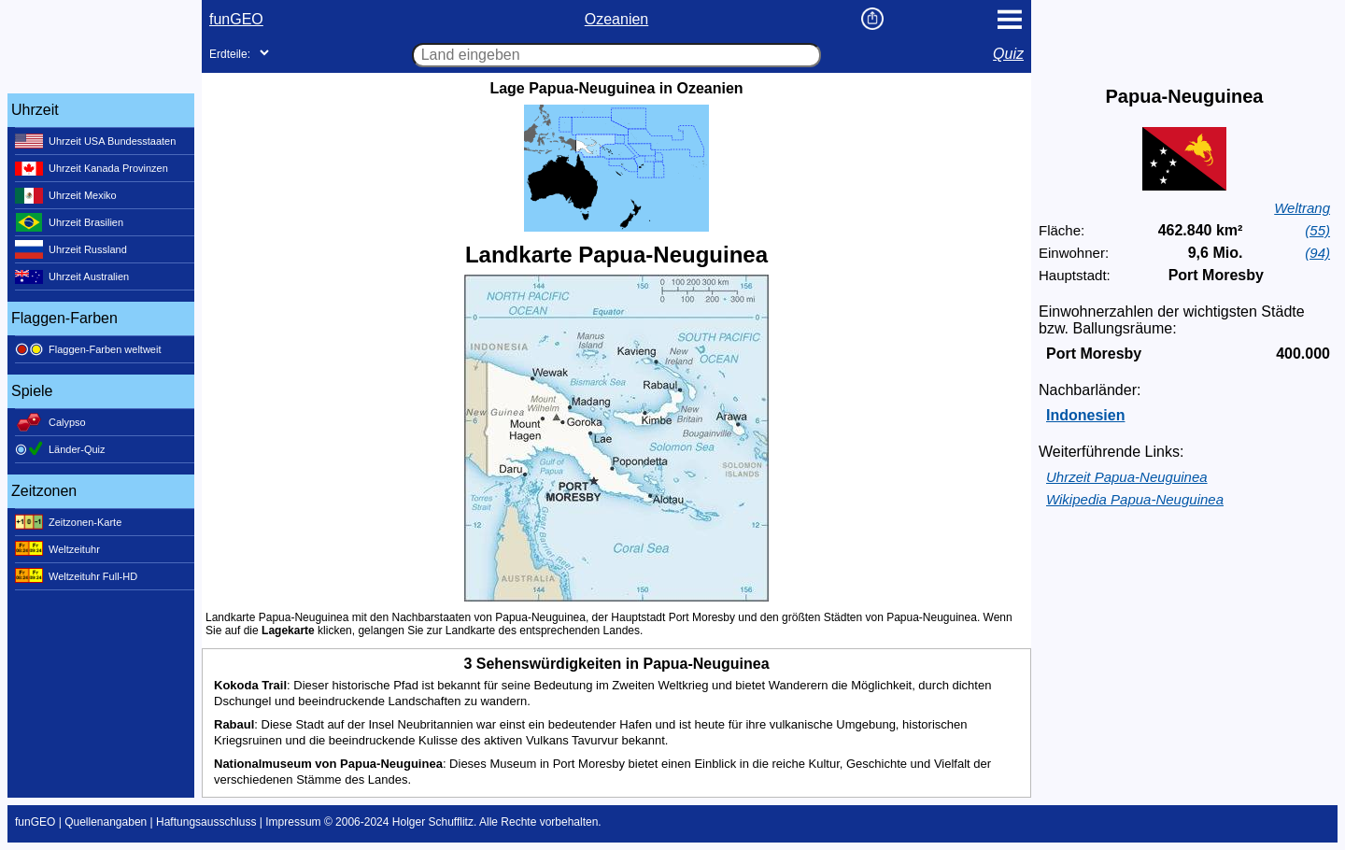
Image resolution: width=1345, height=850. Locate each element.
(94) (1317, 253)
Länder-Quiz (60, 449)
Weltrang (1302, 208)
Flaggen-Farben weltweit (88, 349)
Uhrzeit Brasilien (69, 222)
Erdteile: (229, 54)
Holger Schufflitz (433, 822)
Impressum (292, 822)
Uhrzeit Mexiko (66, 195)
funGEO (236, 19)
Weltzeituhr (57, 549)
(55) (1317, 230)
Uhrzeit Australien (72, 276)
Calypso (50, 422)
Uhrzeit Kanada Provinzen (91, 168)
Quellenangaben (105, 822)
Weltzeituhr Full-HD (76, 576)
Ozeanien (617, 19)
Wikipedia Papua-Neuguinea (1135, 499)
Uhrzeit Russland (71, 249)
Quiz (1008, 54)
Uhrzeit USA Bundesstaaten (95, 141)
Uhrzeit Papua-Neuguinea (1127, 477)
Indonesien (1085, 415)
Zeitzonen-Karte (68, 522)
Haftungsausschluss (206, 822)
